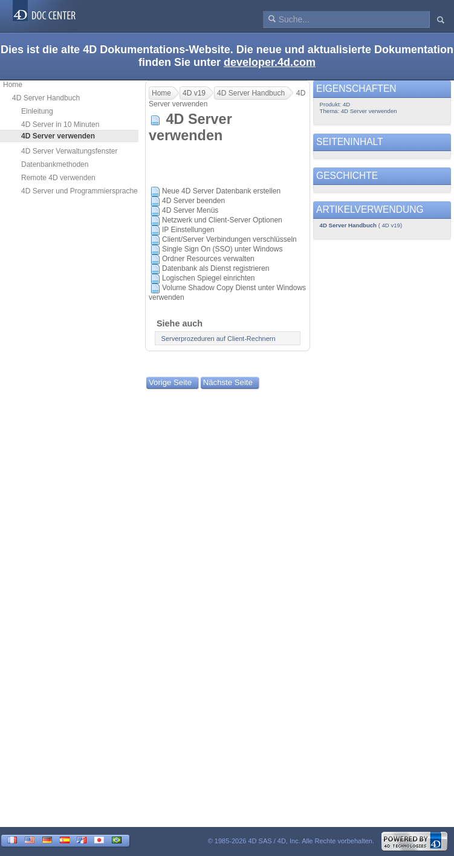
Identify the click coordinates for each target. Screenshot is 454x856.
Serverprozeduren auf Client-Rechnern (218, 338)
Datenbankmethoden (54, 164)
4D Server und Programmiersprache (79, 191)
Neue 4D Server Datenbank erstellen (221, 191)
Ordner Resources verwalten (208, 259)
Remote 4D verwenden (58, 177)
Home (12, 84)
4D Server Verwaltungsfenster (69, 151)
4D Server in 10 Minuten (60, 124)
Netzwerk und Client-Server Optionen (222, 220)
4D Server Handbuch (46, 98)
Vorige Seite (170, 382)
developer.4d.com (270, 62)
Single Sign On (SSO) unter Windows (222, 249)
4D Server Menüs (190, 210)
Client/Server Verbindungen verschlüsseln (229, 239)
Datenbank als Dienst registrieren (215, 268)
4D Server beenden (193, 200)
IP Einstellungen (188, 229)
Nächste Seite (228, 382)
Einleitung (37, 111)
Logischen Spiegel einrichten (208, 278)
